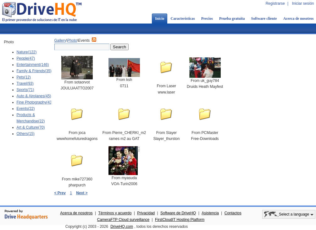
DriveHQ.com (121, 226)
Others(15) (26, 133)
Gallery (60, 40)
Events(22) (26, 108)
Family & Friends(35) (34, 71)
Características (182, 18)
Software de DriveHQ (178, 213)
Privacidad (146, 213)
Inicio (159, 18)
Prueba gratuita (232, 18)
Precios (207, 18)
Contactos (233, 213)
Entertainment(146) (33, 64)
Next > (81, 193)
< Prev (60, 193)
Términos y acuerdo (114, 213)
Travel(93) (25, 83)
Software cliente (264, 18)
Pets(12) (24, 77)
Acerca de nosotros (76, 213)
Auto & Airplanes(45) (34, 96)
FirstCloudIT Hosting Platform (179, 219)
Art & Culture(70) (31, 127)
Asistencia (210, 213)
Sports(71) (25, 90)
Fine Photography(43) (35, 102)
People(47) (26, 58)
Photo (72, 40)
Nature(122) (27, 52)
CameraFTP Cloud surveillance (123, 219)
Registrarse (275, 3)
